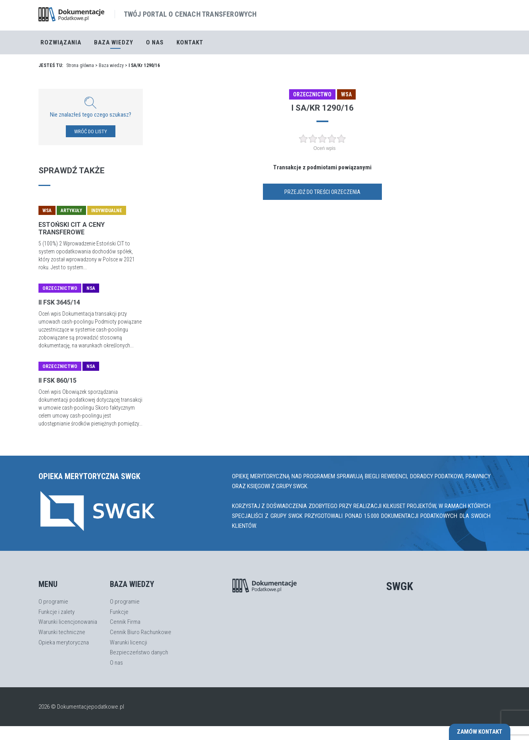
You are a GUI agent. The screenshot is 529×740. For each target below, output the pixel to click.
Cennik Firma (125, 621)
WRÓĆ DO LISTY (90, 131)
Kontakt (189, 42)
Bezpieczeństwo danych (139, 652)
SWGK (399, 586)
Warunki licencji (128, 642)
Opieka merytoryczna (63, 642)
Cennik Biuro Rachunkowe (140, 632)
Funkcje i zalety (56, 611)
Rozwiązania (60, 42)
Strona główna (80, 65)
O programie (53, 601)
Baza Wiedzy (113, 42)
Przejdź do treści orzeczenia (322, 192)
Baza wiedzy (111, 65)
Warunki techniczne (61, 632)
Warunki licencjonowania (67, 621)
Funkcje (119, 611)
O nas (155, 42)
